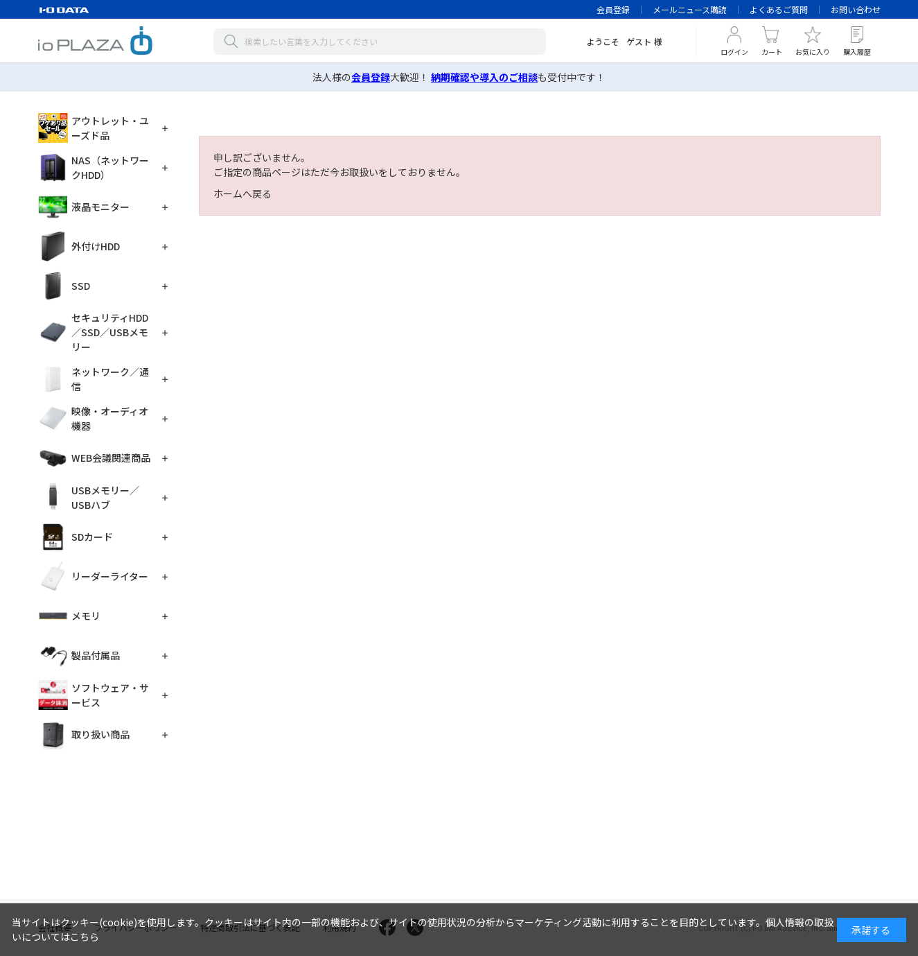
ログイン (734, 51)
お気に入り (812, 51)
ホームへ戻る (242, 193)
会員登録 (613, 9)
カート (771, 51)
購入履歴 (857, 51)
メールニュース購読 (690, 9)
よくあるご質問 (779, 9)
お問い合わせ (856, 9)
